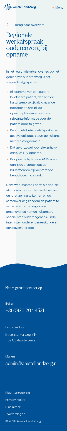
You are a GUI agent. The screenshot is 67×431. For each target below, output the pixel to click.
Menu (59, 7)
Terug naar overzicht (25, 24)
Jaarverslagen (15, 414)
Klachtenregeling (17, 392)
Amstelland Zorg (29, 421)
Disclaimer (13, 406)
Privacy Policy (15, 399)
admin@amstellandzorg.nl (31, 363)
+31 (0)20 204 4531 (24, 310)
